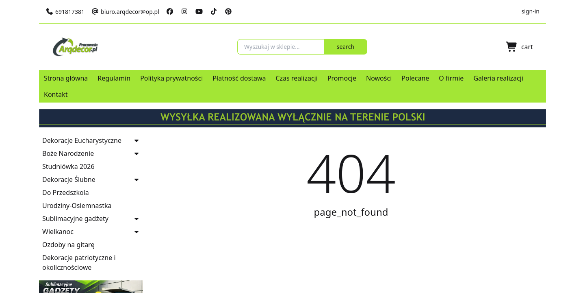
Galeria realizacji (498, 78)
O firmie (451, 78)
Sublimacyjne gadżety (75, 218)
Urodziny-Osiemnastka (76, 205)
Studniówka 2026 (68, 166)
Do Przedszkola (65, 192)
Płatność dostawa (239, 78)
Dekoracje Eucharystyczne (81, 140)
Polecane (415, 78)
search (359, 46)
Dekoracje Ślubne (68, 179)
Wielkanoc (58, 231)
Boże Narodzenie (68, 153)
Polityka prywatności (171, 78)
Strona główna (66, 78)
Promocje (341, 78)
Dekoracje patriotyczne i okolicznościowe (79, 262)
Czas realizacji (296, 78)
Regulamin (114, 78)
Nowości (379, 78)
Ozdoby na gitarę (68, 244)
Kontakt (56, 94)
